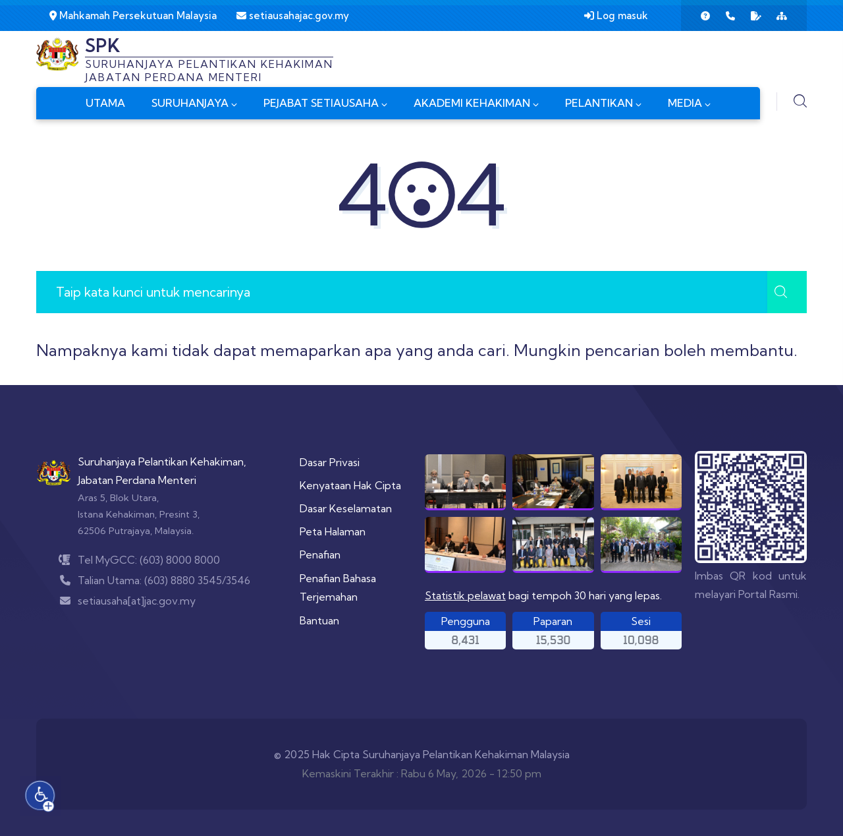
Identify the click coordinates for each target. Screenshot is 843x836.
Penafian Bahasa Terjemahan (338, 588)
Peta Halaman (333, 531)
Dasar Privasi (330, 462)
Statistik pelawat (465, 595)
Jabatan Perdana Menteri (137, 480)
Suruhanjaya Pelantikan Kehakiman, (162, 461)
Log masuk (616, 15)
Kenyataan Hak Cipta (350, 485)
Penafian (320, 554)
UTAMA (105, 102)
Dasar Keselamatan (346, 508)
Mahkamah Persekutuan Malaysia (133, 15)
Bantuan (319, 620)
